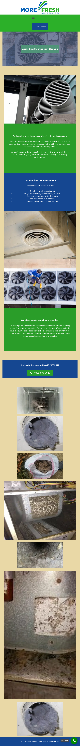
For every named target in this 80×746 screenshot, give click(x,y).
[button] (33, 18)
